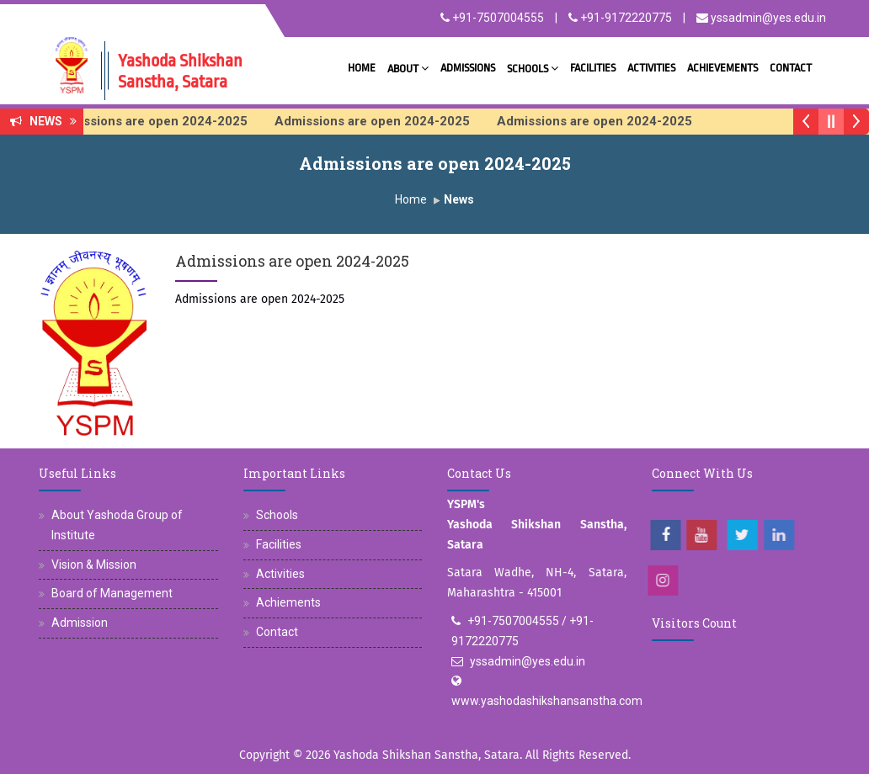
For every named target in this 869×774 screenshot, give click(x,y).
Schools (532, 68)
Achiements (288, 602)
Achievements (722, 67)
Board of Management (112, 593)
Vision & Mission (93, 564)
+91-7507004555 (492, 17)
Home (362, 67)
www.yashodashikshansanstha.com (546, 701)
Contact (791, 67)
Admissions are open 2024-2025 (160, 121)
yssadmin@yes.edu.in (761, 17)
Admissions (467, 67)
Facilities (593, 67)
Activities (651, 67)
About (408, 68)
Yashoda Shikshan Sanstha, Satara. (427, 755)
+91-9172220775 (620, 17)
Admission (79, 622)
